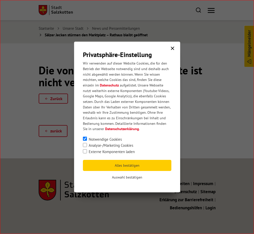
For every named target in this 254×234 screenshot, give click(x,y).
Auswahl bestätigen (127, 177)
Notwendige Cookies (105, 139)
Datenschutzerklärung (122, 129)
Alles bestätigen (127, 165)
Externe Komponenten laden (112, 151)
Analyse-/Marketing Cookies (111, 145)
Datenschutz (109, 85)
